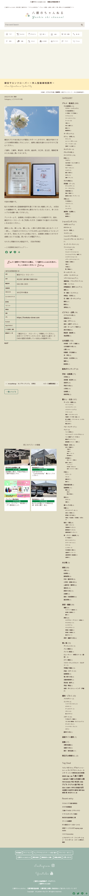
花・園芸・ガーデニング (71, 298)
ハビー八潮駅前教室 (50, 384)
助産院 (66, 573)
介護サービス (68, 525)
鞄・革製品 (68, 269)
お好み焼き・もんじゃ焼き (71, 163)
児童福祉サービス (69, 527)
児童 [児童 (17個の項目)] (68, 776)
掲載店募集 (57, 857)
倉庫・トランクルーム (70, 414)
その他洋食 (68, 201)
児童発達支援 (68, 485)
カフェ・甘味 (68, 136)
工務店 (68, 451)
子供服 (66, 267)
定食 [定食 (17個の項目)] (63, 788)
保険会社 (66, 318)
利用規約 (18, 853)
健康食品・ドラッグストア (72, 281)
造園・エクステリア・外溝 (72, 468)
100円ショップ (68, 224)
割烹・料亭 (68, 172)
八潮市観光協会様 (33, 888)
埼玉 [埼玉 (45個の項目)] (72, 782)
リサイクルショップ (70, 278)
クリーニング (68, 404)
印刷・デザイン (68, 321)
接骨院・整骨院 (69, 612)
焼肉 (66, 128)
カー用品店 (68, 537)
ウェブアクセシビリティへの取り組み (45, 853)
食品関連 (66, 336)
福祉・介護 (67, 522)
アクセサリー (68, 699)
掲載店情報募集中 (54, 2)
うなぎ (66, 160)
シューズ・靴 (68, 249)
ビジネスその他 (68, 315)
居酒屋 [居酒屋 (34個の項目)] (77, 788)
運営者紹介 (36, 857)
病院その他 (67, 591)
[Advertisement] (44, 62)
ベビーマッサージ (69, 427)
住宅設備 (67, 458)
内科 (65, 570)
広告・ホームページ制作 (71, 327)
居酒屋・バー (68, 183)
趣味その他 (67, 732)
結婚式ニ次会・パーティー (71, 196)
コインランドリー (69, 407)
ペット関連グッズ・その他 (71, 437)
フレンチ (67, 208)
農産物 (66, 216)
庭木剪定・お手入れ (70, 466)
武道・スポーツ (68, 671)
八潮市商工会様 (45, 888)
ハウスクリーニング (70, 409)
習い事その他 (68, 677)
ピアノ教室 (67, 660)
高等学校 (66, 394)
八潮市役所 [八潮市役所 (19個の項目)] (65, 779)
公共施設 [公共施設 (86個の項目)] (77, 779)
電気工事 (67, 423)
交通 (65, 472)
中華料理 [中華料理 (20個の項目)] (74, 773)
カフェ (66, 139)
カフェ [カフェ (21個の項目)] (71, 768)
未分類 (64, 562)
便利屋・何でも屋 (69, 515)
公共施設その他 (68, 346)
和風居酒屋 (68, 191)
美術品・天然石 (68, 295)
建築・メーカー (70, 453)
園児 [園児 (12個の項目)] (69, 782)
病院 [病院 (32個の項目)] (63, 793)
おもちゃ (66, 227)
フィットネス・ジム (70, 726)
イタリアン (68, 203)
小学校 (66, 388)
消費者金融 (67, 745)
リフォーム (68, 412)
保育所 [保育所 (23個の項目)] (64, 776)
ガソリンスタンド (69, 540)
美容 (65, 618)
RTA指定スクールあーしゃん (71, 825)
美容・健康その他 (69, 638)
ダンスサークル (69, 724)
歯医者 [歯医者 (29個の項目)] (76, 790)
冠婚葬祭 (66, 488)
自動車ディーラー (69, 552)
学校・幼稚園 (67, 374)
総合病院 (66, 600)
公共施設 (65, 340)
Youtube (44, 873)
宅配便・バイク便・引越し (71, 417)
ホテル (66, 499)
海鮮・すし (68, 177)
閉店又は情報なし (69, 755)
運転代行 (67, 479)
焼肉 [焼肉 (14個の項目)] (83, 790)
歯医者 (66, 588)
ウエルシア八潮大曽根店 (69, 803)
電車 (66, 481)
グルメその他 (68, 152)
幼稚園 (66, 391)
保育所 (66, 383)
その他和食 (68, 165)
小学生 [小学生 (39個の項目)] (73, 788)
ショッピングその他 (70, 236)
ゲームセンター (69, 709)
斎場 (68, 492)
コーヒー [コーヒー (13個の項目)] (81, 768)
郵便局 (66, 364)
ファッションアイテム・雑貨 (72, 254)
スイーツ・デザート (70, 141)
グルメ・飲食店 (68, 103)
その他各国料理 (69, 111)
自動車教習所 (68, 680)
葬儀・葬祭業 (69, 494)
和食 (65, 158)
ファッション (68, 247)
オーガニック (68, 133)
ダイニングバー (69, 186)
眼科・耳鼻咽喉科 (69, 597)
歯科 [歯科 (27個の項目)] (80, 790)
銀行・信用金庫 (68, 751)
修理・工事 (68, 462)
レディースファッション (71, 259)
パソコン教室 (68, 652)
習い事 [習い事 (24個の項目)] (67, 793)
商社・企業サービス (70, 324)
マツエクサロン (69, 627)
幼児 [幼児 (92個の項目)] (82, 787)
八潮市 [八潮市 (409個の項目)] (80, 775)
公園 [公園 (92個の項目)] (82, 779)
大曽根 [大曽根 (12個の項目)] (81, 782)
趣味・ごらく (67, 696)
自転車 (66, 557)
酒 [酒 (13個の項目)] (76, 793)
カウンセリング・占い (70, 510)
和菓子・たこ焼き (69, 146)
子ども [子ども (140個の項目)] (64, 784)
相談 (65, 508)
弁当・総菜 (68, 125)
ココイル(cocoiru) (67, 834)
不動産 (68, 449)
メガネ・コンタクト (70, 275)
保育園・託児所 (68, 380)
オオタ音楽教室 (67, 807)
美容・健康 (66, 604)
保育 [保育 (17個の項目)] (78, 773)
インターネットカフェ (70, 704)
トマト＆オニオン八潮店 (69, 814)
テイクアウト (68, 155)
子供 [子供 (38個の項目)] (81, 785)
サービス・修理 (68, 402)
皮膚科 (66, 594)
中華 (66, 123)
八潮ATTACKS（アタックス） (71, 810)
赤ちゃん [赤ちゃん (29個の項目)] (72, 793)
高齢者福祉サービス (70, 532)
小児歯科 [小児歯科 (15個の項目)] (67, 788)
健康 (65, 607)
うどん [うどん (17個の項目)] (64, 768)
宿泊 (65, 497)
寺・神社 (66, 355)
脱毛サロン (68, 635)
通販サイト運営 (68, 737)
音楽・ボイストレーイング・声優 (74, 688)
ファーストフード (69, 118)
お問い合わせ (67, 857)
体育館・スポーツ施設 (70, 343)
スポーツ (66, 717)
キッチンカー (68, 149)
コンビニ (66, 233)
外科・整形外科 (68, 579)
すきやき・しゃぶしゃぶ (71, 108)
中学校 (66, 377)
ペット (66, 430)
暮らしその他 (68, 505)
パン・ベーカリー (69, 144)
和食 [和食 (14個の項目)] (66, 782)
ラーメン (67, 120)
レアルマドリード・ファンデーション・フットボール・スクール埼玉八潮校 (73, 840)
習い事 (64, 643)
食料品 (66, 307)
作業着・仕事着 (69, 262)
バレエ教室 (67, 649)
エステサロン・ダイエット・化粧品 (73, 620)
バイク (66, 545)
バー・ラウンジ (69, 188)
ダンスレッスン (68, 646)
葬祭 (66, 490)
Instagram (44, 866)
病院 (63, 567)
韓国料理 (67, 130)
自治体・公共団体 (69, 358)
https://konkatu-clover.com (28, 317)
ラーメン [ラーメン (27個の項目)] (68, 773)
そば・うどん (68, 168)
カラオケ (67, 706)
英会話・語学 (68, 683)
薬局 (65, 301)
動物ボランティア (69, 369)
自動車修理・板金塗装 (70, 555)
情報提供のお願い (46, 857)
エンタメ (66, 701)
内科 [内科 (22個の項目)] (63, 782)
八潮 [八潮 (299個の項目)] (75, 775)
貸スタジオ (68, 713)
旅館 (66, 502)
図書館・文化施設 (69, 352)
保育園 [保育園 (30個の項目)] (82, 773)
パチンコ (67, 711)
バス (66, 476)
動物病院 (66, 576)
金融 (63, 742)
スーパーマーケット (70, 244)
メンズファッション (70, 257)
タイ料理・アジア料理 (70, 113)
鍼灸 (66, 615)
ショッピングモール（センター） (74, 239)
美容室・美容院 (69, 632)
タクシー (67, 474)
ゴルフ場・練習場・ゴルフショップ (73, 721)
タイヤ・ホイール (69, 542)
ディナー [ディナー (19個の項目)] (79, 770)
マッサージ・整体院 (70, 610)
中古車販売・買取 (69, 550)
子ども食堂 (67, 181)
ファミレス (68, 116)
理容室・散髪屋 (69, 630)
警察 (65, 361)
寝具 (65, 290)
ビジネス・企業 (68, 312)
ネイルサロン (68, 622)
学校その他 (67, 386)
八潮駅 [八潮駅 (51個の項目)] (71, 779)
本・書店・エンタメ (70, 293)
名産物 (66, 214)
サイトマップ (27, 853)
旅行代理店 (67, 330)
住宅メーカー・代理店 (71, 460)
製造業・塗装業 (68, 333)
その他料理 (67, 106)
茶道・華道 (67, 685)
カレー (66, 206)
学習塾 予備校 (68, 668)
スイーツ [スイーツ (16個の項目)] (64, 770)
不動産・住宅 (68, 445)
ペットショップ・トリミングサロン (73, 434)
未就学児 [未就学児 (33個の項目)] (71, 790)
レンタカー (68, 547)
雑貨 (65, 304)
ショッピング (67, 221)
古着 (66, 264)
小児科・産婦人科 (69, 582)
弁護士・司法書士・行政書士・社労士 (74, 517)
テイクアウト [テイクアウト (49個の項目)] (72, 770)
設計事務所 (69, 455)
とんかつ (67, 170)
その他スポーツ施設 (70, 719)
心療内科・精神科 (69, 585)
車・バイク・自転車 (70, 535)
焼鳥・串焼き (68, 193)
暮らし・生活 (67, 399)
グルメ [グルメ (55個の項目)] (76, 768)
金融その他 (67, 748)
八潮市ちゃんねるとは (38, 2)
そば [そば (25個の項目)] (67, 768)
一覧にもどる (11, 392)
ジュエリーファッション (71, 252)
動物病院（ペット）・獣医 (71, 442)
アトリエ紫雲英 (67, 821)
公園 (65, 349)
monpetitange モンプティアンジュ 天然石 (20, 384)
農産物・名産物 (68, 211)
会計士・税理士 (69, 513)
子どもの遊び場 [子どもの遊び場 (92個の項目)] (74, 784)
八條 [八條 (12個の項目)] (71, 776)
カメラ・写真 (68, 230)
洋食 (65, 199)
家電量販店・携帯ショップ (72, 287)
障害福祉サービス (69, 530)
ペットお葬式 (68, 432)
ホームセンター (68, 272)
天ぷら (66, 175)
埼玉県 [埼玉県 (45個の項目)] (77, 782)
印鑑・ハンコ (68, 284)
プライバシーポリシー (65, 853)
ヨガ (66, 729)
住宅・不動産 (68, 447)
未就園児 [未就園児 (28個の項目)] (65, 790)
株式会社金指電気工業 (69, 817)
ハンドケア (68, 625)
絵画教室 (66, 674)
